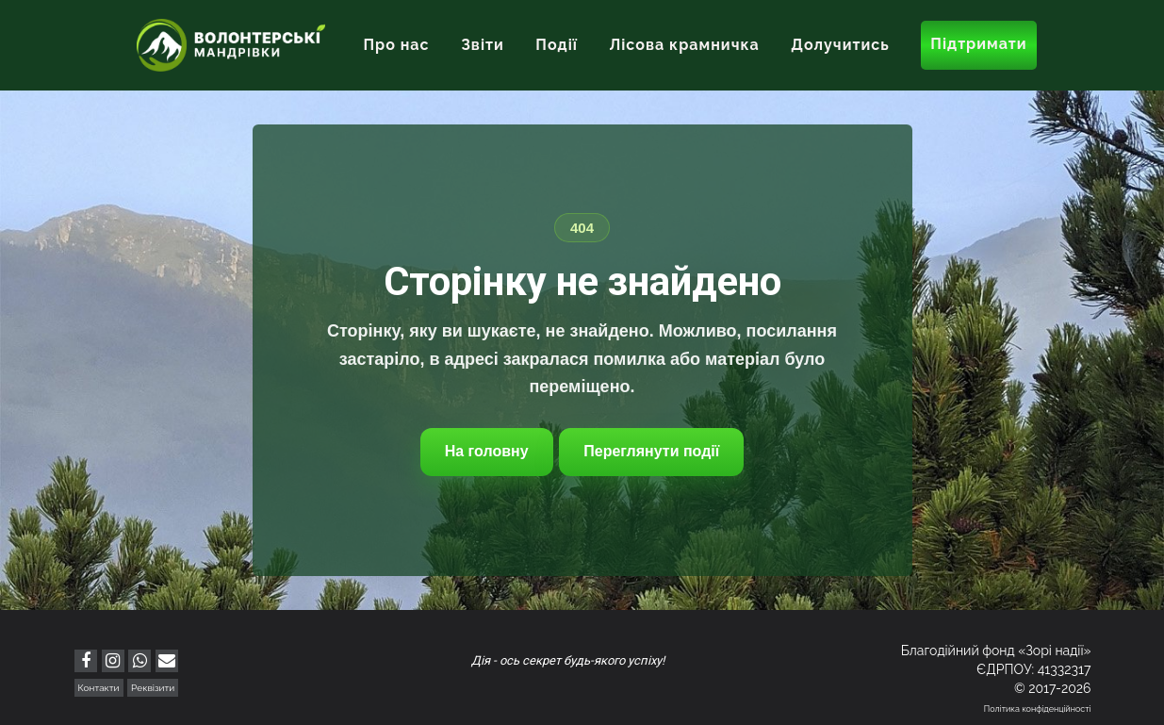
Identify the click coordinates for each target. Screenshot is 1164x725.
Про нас (396, 45)
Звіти (482, 45)
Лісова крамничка (684, 45)
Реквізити (152, 688)
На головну (487, 451)
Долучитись (840, 45)
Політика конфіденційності (1037, 709)
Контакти (99, 688)
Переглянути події (651, 451)
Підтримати (978, 44)
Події (556, 45)
